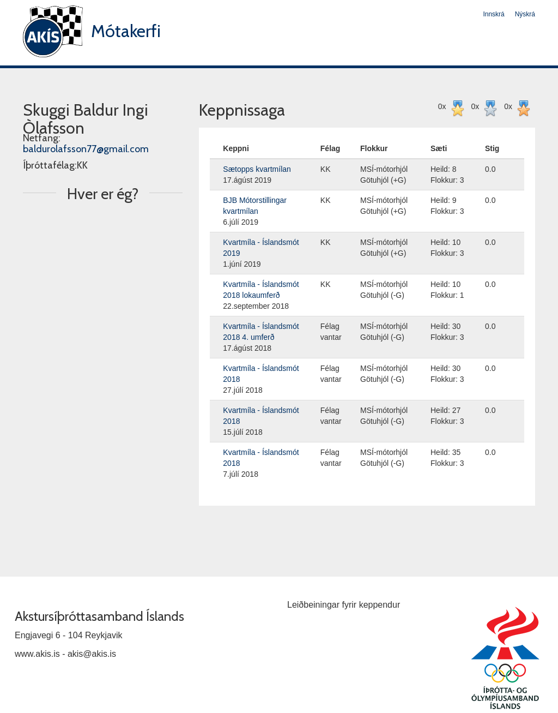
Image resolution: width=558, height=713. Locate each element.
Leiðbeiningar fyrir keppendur (343, 604)
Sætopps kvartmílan (257, 169)
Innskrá (493, 14)
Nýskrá (525, 14)
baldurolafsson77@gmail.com (86, 149)
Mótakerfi (126, 30)
